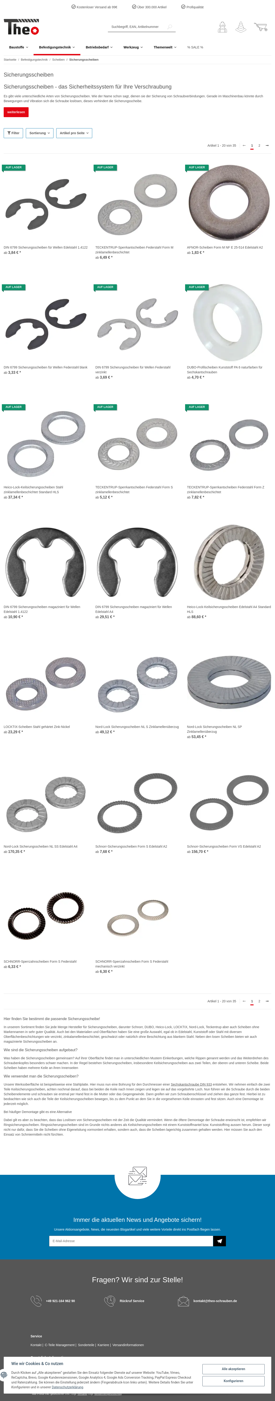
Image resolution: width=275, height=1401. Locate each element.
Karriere (104, 1345)
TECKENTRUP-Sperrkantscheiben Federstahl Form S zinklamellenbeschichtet (134, 489)
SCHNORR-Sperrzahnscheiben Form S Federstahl (40, 961)
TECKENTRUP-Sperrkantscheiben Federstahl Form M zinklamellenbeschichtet (134, 250)
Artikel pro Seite (72, 133)
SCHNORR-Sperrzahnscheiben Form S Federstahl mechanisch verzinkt (131, 964)
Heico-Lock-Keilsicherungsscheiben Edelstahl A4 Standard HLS (229, 609)
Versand (82, 1393)
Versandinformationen (128, 1345)
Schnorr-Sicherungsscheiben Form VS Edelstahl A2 (224, 846)
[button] (222, 27)
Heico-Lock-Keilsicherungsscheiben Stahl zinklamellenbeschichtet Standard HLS (33, 489)
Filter (13, 133)
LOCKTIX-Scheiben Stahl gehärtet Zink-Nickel (37, 727)
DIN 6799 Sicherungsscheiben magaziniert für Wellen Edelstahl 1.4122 (42, 609)
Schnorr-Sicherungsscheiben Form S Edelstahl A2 (131, 846)
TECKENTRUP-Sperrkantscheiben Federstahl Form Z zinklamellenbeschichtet (225, 489)
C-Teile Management (60, 1345)
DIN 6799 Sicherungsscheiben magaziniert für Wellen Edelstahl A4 (133, 609)
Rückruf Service (132, 1301)
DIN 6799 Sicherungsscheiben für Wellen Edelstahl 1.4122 (46, 247)
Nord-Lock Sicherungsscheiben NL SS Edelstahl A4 (40, 846)
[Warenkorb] (260, 27)
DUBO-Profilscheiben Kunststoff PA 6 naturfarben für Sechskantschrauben (224, 369)
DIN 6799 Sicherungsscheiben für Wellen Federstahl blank (45, 367)
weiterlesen (16, 112)
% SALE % (195, 47)
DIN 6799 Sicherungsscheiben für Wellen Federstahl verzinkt (133, 369)
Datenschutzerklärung (67, 1387)
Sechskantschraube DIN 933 (191, 1084)
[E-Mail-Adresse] (131, 1241)
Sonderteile (86, 1345)
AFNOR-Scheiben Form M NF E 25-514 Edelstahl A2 (225, 247)
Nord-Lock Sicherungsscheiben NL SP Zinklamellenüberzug (214, 729)
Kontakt (36, 1345)
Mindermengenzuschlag (108, 1393)
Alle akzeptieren (233, 1369)
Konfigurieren (233, 1381)
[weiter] (267, 146)
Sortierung (38, 133)
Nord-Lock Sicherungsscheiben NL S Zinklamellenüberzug (137, 727)
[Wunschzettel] (241, 27)
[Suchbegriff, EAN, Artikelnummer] (136, 27)
